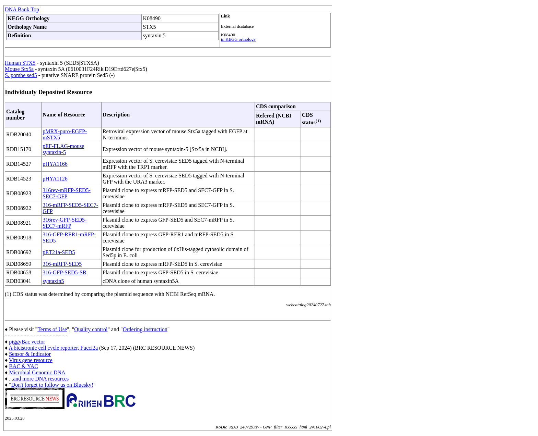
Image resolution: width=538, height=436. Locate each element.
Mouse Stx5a (19, 69)
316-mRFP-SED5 (62, 264)
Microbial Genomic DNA (37, 372)
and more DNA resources (41, 379)
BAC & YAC (23, 366)
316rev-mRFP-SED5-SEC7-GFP (67, 193)
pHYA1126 (55, 179)
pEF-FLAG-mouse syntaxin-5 (63, 149)
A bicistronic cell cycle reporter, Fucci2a (53, 348)
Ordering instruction (145, 329)
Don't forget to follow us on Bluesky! (52, 385)
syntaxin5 (53, 281)
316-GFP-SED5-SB (64, 272)
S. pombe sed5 (21, 75)
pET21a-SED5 (59, 252)
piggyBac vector (27, 342)
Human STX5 (20, 63)
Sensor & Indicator (30, 354)
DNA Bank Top (22, 9)
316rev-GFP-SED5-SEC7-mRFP (64, 223)
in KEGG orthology (238, 39)
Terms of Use (52, 329)
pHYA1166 (55, 164)
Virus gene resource (30, 360)
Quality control (90, 329)
